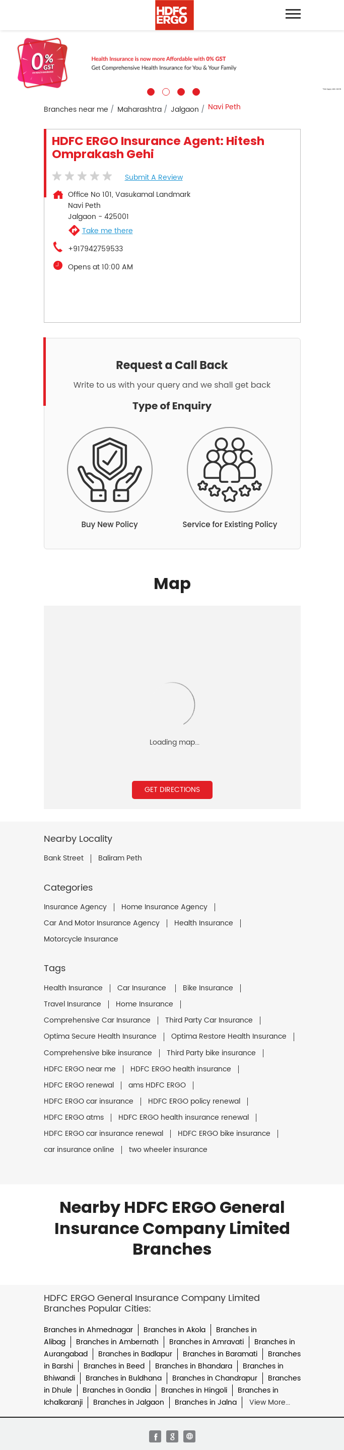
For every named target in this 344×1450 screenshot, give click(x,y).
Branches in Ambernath (117, 1342)
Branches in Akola (174, 1330)
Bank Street (64, 858)
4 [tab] (194, 90)
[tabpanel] (172, 63)
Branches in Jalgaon (128, 1402)
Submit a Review (154, 177)
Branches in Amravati (206, 1342)
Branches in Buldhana (124, 1378)
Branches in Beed (114, 1366)
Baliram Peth (120, 858)
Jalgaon (185, 109)
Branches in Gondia (117, 1390)
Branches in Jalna (206, 1402)
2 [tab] (164, 90)
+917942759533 (95, 249)
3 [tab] (179, 90)
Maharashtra (139, 109)
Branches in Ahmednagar (88, 1330)
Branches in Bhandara (193, 1366)
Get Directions (172, 789)
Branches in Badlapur (135, 1354)
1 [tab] (149, 90)
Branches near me (76, 109)
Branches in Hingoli (194, 1390)
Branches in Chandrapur (214, 1378)
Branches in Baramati (220, 1354)
